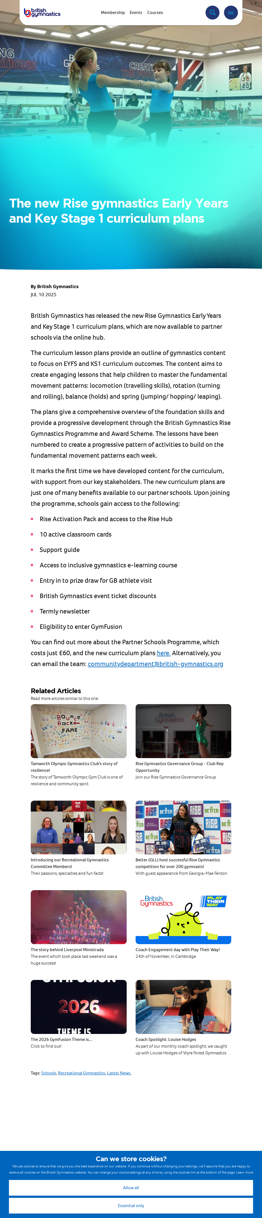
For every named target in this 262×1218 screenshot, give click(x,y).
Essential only (131, 1205)
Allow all (131, 1188)
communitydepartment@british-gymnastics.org (155, 663)
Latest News (118, 1073)
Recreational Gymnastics (81, 1073)
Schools (48, 1073)
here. (164, 652)
